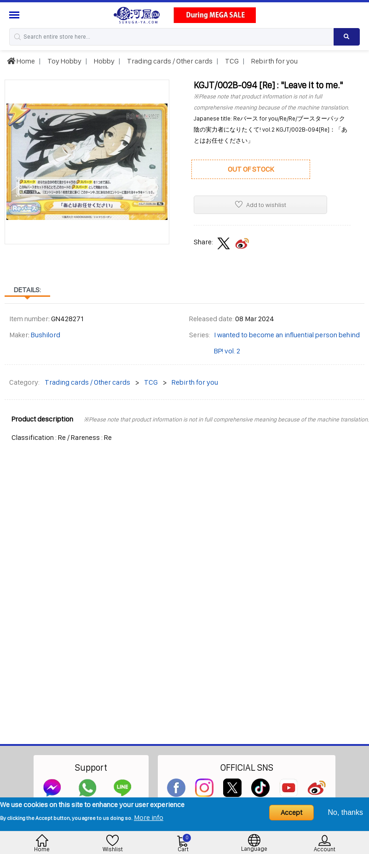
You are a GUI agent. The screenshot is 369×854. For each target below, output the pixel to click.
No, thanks (345, 812)
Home (21, 61)
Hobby (103, 61)
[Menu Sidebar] (15, 15)
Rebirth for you (274, 61)
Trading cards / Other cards (169, 61)
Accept (291, 812)
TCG (231, 61)
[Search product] (347, 37)
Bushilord (45, 334)
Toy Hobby (63, 61)
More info (148, 817)
